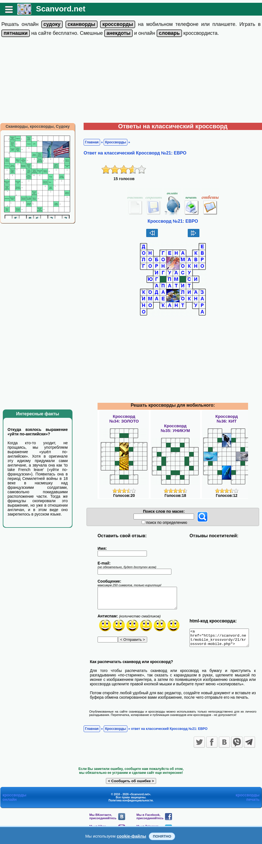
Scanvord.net (60, 8)
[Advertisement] (131, 81)
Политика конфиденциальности (130, 803)
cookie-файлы (131, 836)
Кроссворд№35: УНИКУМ (175, 428)
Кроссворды (115, 142)
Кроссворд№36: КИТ (226, 418)
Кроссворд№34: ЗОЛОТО (124, 418)
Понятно (162, 836)
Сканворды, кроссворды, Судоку (38, 126)
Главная (92, 142)
